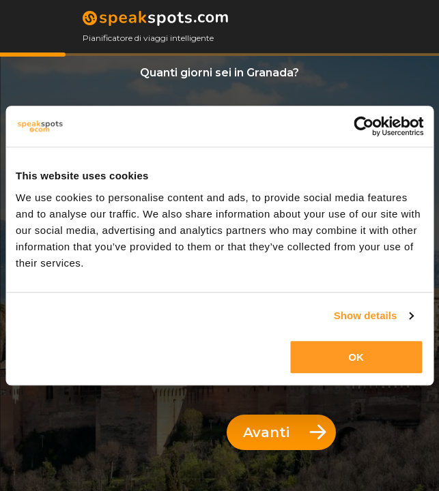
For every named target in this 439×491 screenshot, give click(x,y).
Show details (365, 315)
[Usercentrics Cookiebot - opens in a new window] (363, 126)
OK (356, 357)
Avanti (284, 432)
